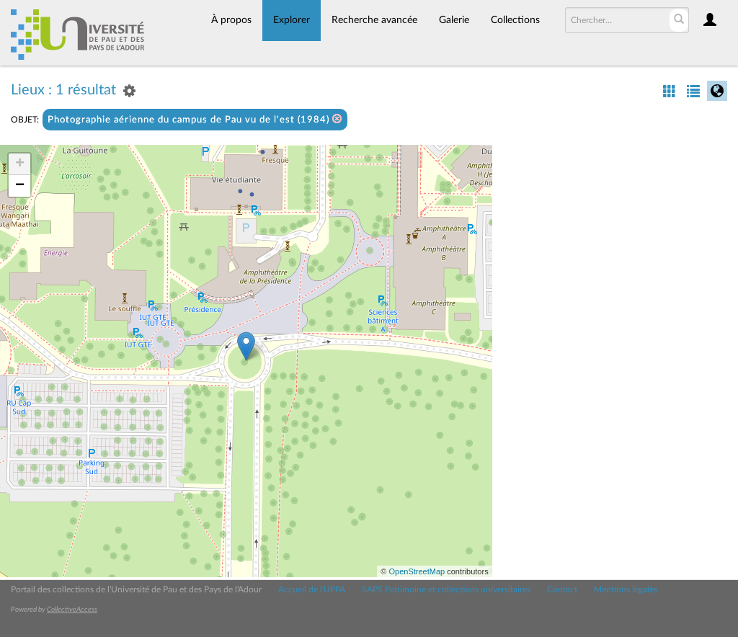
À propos (231, 20)
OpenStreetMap (416, 571)
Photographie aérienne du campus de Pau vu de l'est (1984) (195, 119)
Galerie (454, 20)
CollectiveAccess (72, 609)
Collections (515, 20)
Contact (562, 589)
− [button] (20, 186)
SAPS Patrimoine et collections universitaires (446, 589)
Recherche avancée (374, 20)
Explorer (291, 20)
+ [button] (20, 164)
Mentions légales (625, 589)
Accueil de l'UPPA (311, 589)
